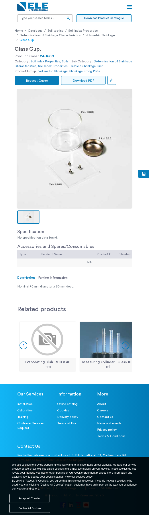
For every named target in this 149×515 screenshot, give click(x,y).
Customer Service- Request (30, 426)
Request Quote (37, 80)
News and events (109, 423)
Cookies (63, 410)
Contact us (105, 417)
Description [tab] (26, 277)
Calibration (25, 410)
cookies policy (84, 476)
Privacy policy (107, 429)
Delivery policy (67, 417)
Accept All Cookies (29, 498)
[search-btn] (68, 18)
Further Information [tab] (53, 277)
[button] (28, 217)
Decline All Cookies (29, 508)
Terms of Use (66, 423)
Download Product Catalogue (104, 18)
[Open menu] (129, 7)
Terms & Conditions (111, 436)
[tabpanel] (74, 286)
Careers (102, 410)
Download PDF (83, 80)
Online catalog (67, 404)
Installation (25, 404)
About (101, 404)
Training (22, 417)
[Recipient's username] (40, 18)
